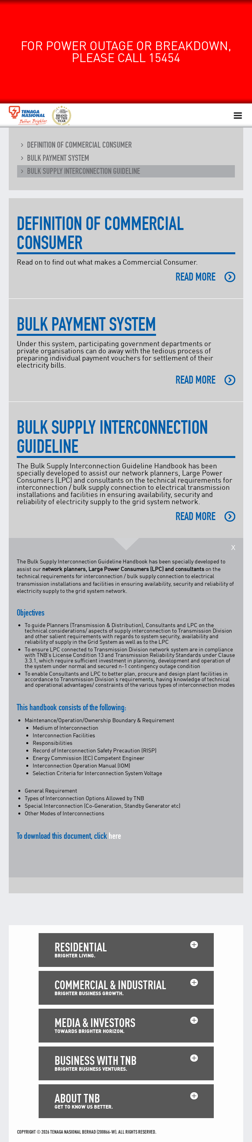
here (115, 835)
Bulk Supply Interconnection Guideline (83, 171)
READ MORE (195, 277)
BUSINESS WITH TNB (96, 1060)
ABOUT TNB (77, 1098)
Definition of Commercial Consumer (79, 145)
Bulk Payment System (58, 158)
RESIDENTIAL (81, 947)
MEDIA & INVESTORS (95, 1022)
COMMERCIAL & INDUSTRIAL (110, 985)
